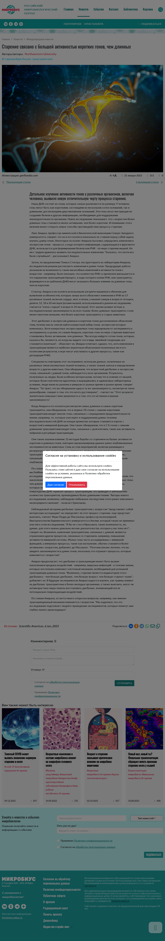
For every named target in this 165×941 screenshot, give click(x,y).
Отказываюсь (77, 484)
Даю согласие (55, 484)
